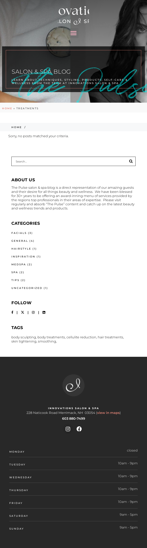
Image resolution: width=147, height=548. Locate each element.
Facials (19, 232)
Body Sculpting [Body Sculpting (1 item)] (23, 337)
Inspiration (23, 256)
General (19, 240)
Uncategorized (26, 288)
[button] (73, 33)
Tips (15, 280)
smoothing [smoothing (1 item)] (47, 341)
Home (7, 108)
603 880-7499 (73, 419)
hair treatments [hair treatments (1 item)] (110, 337)
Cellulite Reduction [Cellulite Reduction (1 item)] (81, 337)
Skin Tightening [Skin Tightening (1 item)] (23, 341)
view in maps (108, 413)
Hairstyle (21, 248)
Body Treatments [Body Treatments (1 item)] (51, 337)
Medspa (18, 264)
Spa (14, 272)
